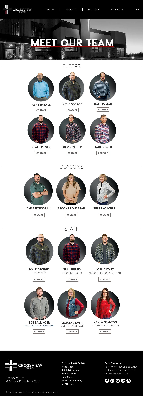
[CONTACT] (41, 110)
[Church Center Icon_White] (128, 381)
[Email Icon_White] (123, 381)
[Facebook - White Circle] (107, 381)
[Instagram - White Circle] (112, 381)
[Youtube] (118, 381)
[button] (71, 9)
